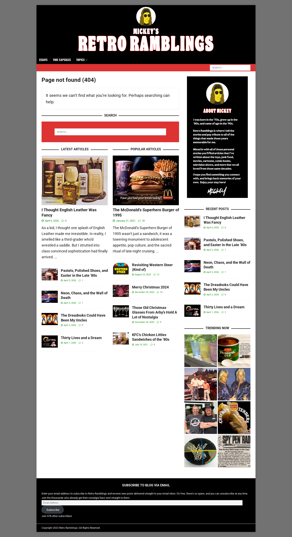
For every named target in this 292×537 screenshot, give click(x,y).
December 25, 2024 (144, 292)
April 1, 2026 (70, 343)
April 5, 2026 (70, 280)
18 (143, 220)
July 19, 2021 (141, 344)
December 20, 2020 (144, 322)
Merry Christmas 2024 (150, 287)
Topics (80, 60)
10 (161, 292)
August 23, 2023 (143, 274)
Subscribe (52, 509)
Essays (43, 60)
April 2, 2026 (70, 325)
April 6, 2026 (52, 220)
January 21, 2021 (125, 220)
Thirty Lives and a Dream (81, 338)
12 (158, 274)
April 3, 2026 (70, 303)
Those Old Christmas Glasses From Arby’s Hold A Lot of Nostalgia (154, 312)
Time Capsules (62, 60)
